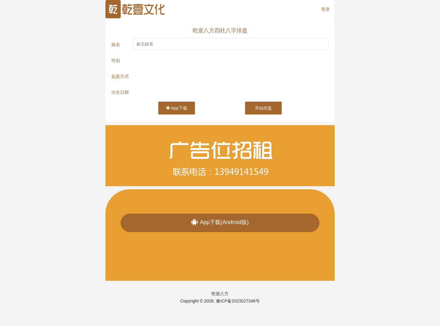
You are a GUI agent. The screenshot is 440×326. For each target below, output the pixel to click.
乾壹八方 (220, 293)
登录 (325, 9)
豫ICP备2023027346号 (238, 301)
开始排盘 (263, 108)
